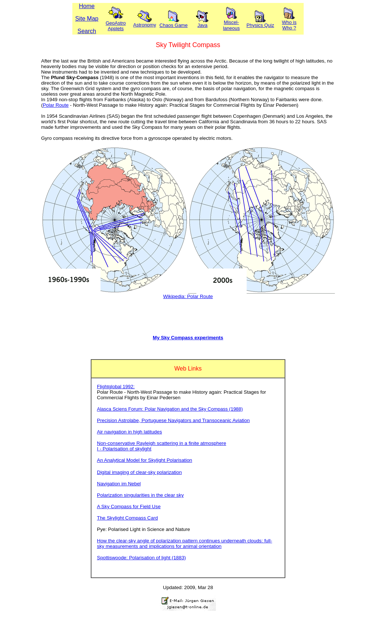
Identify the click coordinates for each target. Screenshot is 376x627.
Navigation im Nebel (119, 483)
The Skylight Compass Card (127, 518)
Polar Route (55, 105)
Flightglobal (109, 386)
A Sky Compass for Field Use (128, 506)
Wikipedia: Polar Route (188, 296)
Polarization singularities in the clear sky (140, 495)
